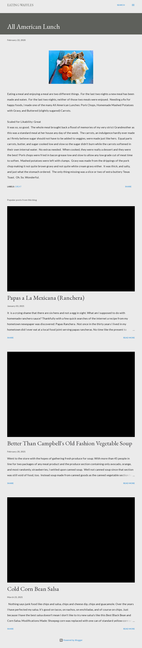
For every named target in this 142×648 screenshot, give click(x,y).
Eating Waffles (20, 5)
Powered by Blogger (71, 640)
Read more (129, 337)
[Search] (121, 5)
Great (18, 186)
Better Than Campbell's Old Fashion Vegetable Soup (69, 443)
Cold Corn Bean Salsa (33, 589)
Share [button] (128, 186)
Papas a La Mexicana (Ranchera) (45, 298)
